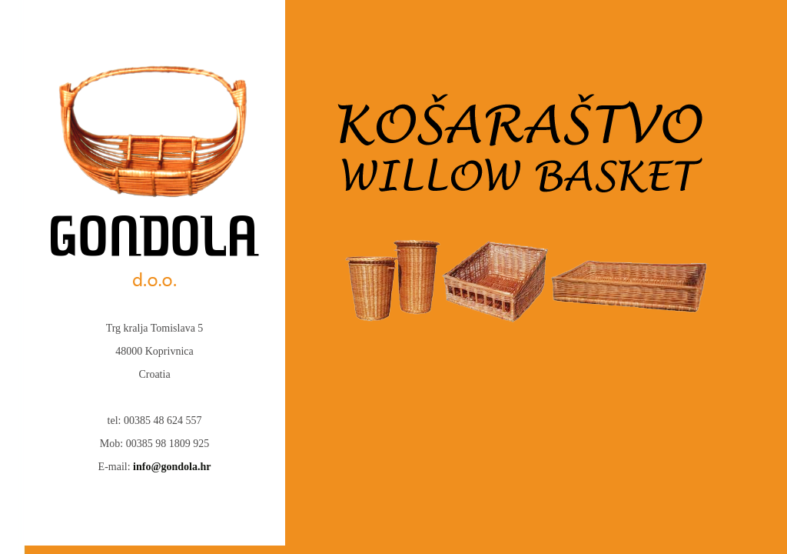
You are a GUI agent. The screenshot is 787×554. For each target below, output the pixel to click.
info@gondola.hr (172, 466)
